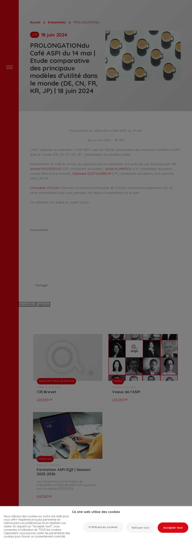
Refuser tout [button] (140, 527)
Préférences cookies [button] (103, 527)
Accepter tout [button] (173, 527)
